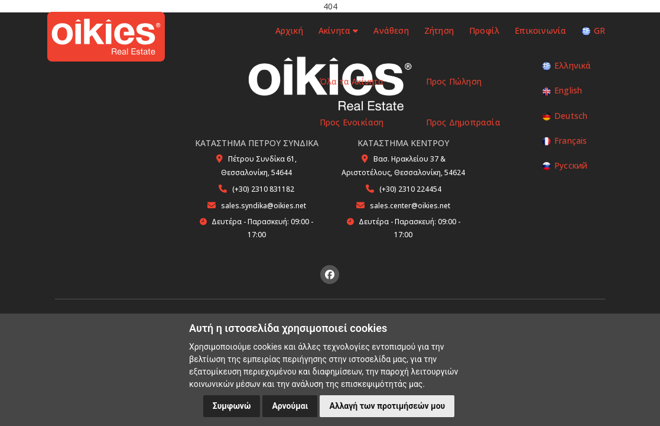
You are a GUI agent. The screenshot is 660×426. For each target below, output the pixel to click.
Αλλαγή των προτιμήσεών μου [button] (387, 406)
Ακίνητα (338, 30)
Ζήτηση (439, 30)
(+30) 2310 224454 (410, 189)
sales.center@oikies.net (410, 206)
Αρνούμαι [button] (290, 406)
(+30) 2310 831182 (263, 189)
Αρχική (287, 30)
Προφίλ (484, 30)
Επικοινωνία (540, 30)
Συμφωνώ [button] (232, 406)
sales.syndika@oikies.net (263, 206)
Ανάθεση (390, 30)
